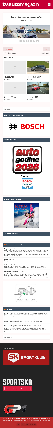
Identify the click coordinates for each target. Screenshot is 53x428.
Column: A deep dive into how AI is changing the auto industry (22, 313)
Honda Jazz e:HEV (34, 76)
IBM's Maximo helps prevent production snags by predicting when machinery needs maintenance (23, 326)
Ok (18, 424)
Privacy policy (31, 424)
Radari (6, 259)
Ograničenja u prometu (11, 271)
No (23, 424)
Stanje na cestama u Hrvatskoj (15, 245)
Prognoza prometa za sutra (12, 249)
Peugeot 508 (32, 97)
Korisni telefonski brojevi (11, 265)
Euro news (9, 309)
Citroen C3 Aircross (12, 97)
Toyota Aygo (9, 76)
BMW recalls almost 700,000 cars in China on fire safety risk (21, 320)
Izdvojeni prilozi (26, 20)
